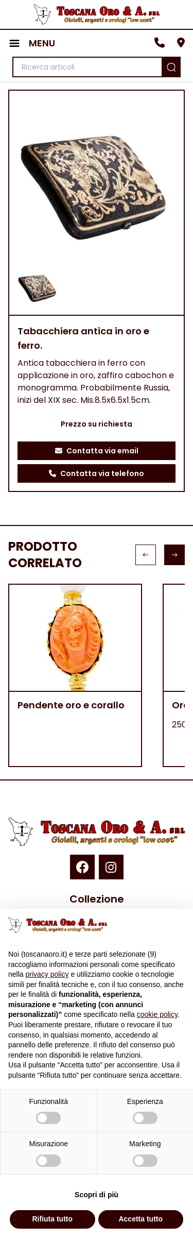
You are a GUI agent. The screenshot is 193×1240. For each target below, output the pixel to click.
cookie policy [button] (157, 1014)
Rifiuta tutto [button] (52, 1219)
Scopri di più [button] (96, 1195)
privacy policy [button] (46, 974)
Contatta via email (96, 451)
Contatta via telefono (96, 473)
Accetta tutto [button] (140, 1219)
